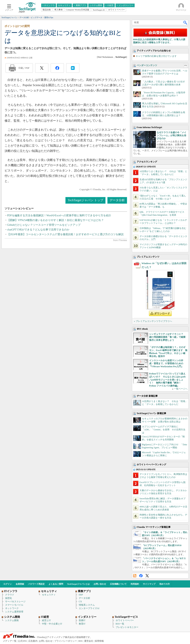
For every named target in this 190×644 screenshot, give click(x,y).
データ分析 (117, 200)
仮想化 (8, 598)
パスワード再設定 (36, 584)
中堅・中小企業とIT (52, 623)
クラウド (9, 594)
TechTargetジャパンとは (78, 584)
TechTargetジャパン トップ (85, 200)
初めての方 (164, 584)
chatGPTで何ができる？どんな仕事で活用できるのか (38, 229)
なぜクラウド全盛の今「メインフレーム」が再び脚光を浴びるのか (171, 135)
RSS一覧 (120, 623)
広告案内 (32, 641)
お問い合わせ (100, 584)
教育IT (82, 623)
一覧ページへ (181, 388)
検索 (185, 22)
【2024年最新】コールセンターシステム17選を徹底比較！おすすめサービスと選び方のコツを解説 (65, 234)
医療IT (82, 620)
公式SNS (22, 641)
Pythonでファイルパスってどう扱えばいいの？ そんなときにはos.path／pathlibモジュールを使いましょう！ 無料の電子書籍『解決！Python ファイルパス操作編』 (167, 379)
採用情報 (99, 641)
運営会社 (88, 641)
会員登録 (20, 584)
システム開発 (12, 620)
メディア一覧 (9, 641)
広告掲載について (118, 584)
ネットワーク (12, 608)
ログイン (7, 584)
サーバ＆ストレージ (15, 601)
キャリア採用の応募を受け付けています (156, 56)
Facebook (141, 575)
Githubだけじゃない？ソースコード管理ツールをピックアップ (44, 224)
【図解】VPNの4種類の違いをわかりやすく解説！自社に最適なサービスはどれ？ (55, 220)
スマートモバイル (14, 605)
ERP (81, 594)
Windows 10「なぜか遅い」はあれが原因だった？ (164, 265)
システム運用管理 (14, 611)
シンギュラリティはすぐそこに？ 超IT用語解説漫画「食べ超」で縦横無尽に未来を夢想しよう (167, 337)
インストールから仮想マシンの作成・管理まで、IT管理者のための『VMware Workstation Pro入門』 (166, 363)
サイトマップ (149, 584)
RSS (134, 575)
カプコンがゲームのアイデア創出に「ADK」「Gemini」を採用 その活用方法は (163, 429)
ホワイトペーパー (125, 620)
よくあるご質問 (56, 584)
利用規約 (135, 584)
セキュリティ (49, 594)
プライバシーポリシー (65, 641)
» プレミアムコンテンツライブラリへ (153, 321)
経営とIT (46, 620)
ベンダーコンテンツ (147, 65)
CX (80, 601)
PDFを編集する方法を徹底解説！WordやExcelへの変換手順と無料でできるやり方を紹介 (59, 215)
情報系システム (87, 605)
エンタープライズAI (89, 608)
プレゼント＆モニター (127, 627)
